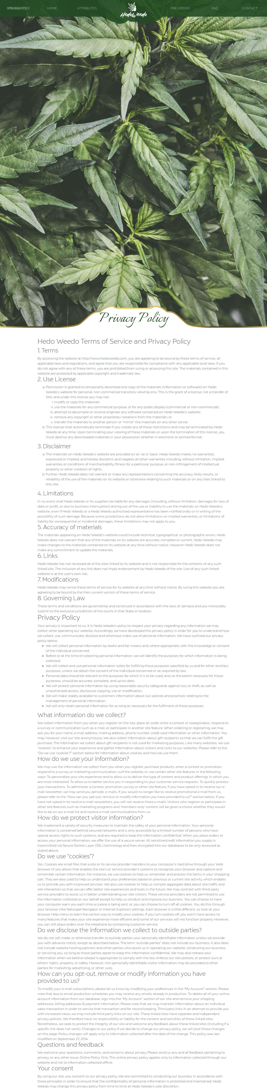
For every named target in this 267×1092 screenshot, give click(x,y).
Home (52, 8)
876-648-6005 (18, 8)
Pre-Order (180, 8)
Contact (249, 8)
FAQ (215, 8)
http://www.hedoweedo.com (104, 358)
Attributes (87, 8)
